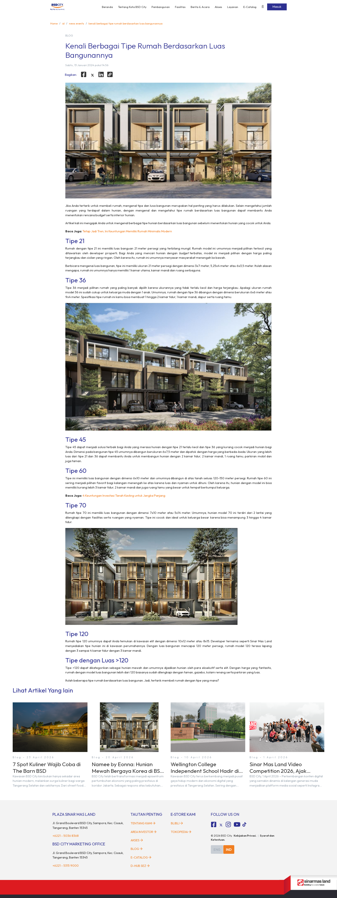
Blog (136, 849)
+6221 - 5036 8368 (65, 836)
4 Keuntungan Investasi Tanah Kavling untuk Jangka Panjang (124, 496)
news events (76, 23)
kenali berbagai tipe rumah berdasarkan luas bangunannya (125, 23)
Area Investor (143, 832)
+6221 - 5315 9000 (65, 866)
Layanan (232, 7)
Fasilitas (180, 7)
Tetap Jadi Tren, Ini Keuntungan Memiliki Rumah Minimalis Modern (127, 231)
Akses (218, 7)
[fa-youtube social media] (237, 824)
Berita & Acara (200, 7)
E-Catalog (249, 7)
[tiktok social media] (221, 825)
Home (54, 23)
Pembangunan (161, 7)
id (63, 23)
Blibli (177, 823)
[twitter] (92, 75)
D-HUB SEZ (140, 866)
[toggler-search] (263, 7)
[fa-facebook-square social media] (213, 824)
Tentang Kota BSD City (132, 7)
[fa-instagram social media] (228, 824)
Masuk (277, 7)
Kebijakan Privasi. (245, 835)
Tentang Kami (143, 823)
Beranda (107, 7)
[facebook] (83, 74)
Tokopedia (181, 832)
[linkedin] (101, 74)
